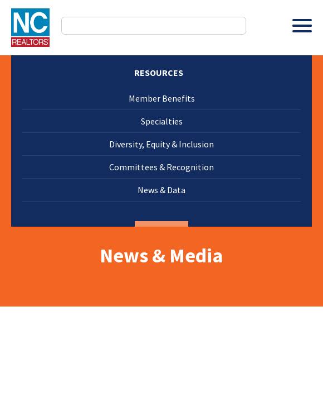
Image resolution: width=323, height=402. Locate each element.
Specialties (162, 121)
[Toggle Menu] (302, 25)
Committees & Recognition (161, 167)
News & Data (161, 189)
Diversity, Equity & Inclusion (161, 144)
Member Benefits (162, 98)
